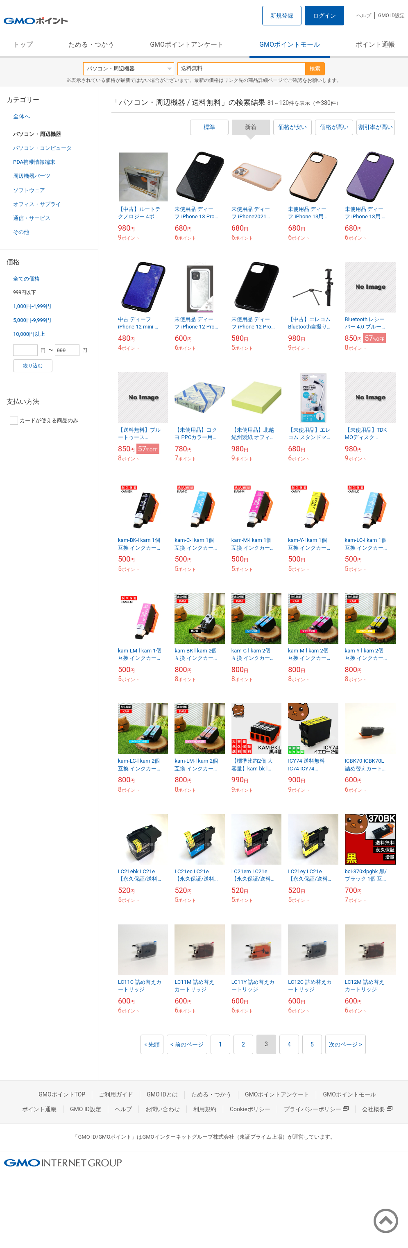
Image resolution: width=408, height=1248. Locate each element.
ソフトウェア (29, 190)
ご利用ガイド (116, 1094)
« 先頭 (152, 1044)
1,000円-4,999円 (32, 306)
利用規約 (204, 1109)
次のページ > (345, 1044)
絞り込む (33, 366)
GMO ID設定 (391, 15)
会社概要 (377, 1109)
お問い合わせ (162, 1109)
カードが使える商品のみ (44, 421)
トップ (23, 44)
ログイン (324, 15)
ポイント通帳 (375, 44)
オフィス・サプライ (37, 204)
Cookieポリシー (250, 1109)
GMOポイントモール (289, 44)
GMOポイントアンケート (187, 44)
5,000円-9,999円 (32, 320)
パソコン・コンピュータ (42, 148)
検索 (315, 69)
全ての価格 (26, 279)
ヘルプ (363, 15)
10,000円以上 (29, 334)
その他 (21, 232)
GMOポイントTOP (62, 1094)
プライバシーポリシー (316, 1109)
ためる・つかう (91, 44)
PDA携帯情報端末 (34, 162)
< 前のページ (187, 1044)
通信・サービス (31, 218)
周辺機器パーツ (31, 176)
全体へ (21, 116)
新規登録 (281, 15)
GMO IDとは (162, 1094)
